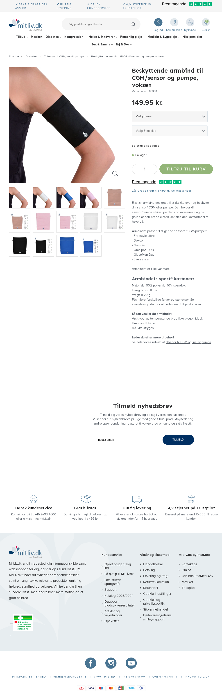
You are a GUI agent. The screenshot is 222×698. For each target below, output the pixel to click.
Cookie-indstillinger (157, 594)
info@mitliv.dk (42, 519)
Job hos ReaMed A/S (197, 576)
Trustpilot (188, 588)
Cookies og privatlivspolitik (154, 602)
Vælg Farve (144, 116)
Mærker (36, 37)
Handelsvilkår (153, 564)
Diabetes (52, 37)
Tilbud (20, 37)
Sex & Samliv (100, 44)
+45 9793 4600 (45, 514)
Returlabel (150, 588)
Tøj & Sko (122, 44)
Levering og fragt (155, 576)
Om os (186, 570)
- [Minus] (135, 169)
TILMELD (178, 439)
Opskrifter (111, 621)
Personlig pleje (131, 37)
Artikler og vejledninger (113, 613)
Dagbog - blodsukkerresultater (119, 603)
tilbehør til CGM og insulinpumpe (188, 342)
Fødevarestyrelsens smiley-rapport (157, 617)
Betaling (149, 570)
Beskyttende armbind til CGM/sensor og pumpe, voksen (128, 56)
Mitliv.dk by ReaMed (194, 555)
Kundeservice (112, 555)
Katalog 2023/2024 (118, 596)
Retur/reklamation (156, 582)
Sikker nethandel (155, 609)
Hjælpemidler (192, 37)
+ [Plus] (153, 169)
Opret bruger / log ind (117, 566)
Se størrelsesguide (146, 145)
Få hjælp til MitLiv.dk (119, 574)
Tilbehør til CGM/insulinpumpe (64, 56)
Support (110, 590)
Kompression (73, 37)
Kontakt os (189, 564)
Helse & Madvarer (102, 37)
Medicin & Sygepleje (162, 37)
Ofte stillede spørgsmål (113, 582)
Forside (14, 56)
